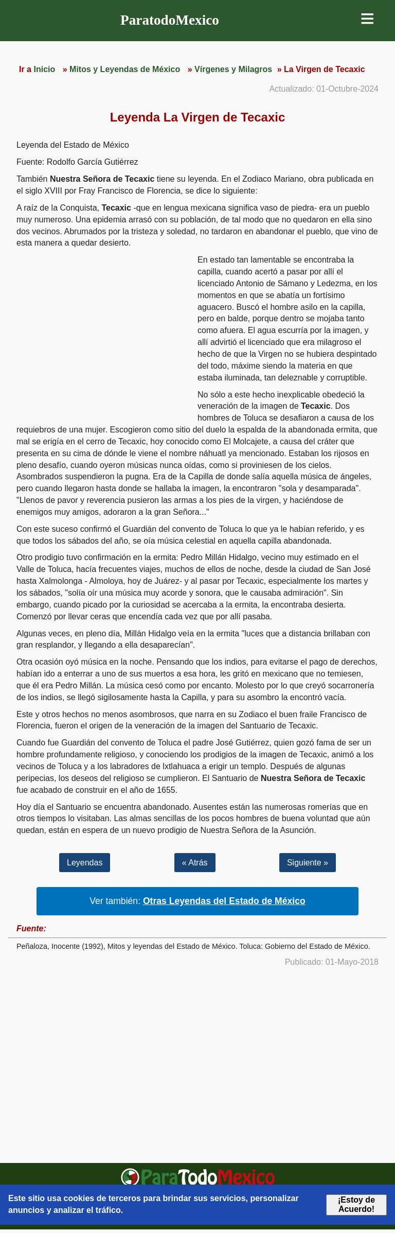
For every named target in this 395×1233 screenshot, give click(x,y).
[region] (102, 334)
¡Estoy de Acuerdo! (356, 1204)
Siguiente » (307, 862)
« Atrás (195, 862)
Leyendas (84, 862)
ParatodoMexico (169, 20)
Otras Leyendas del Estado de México (224, 901)
